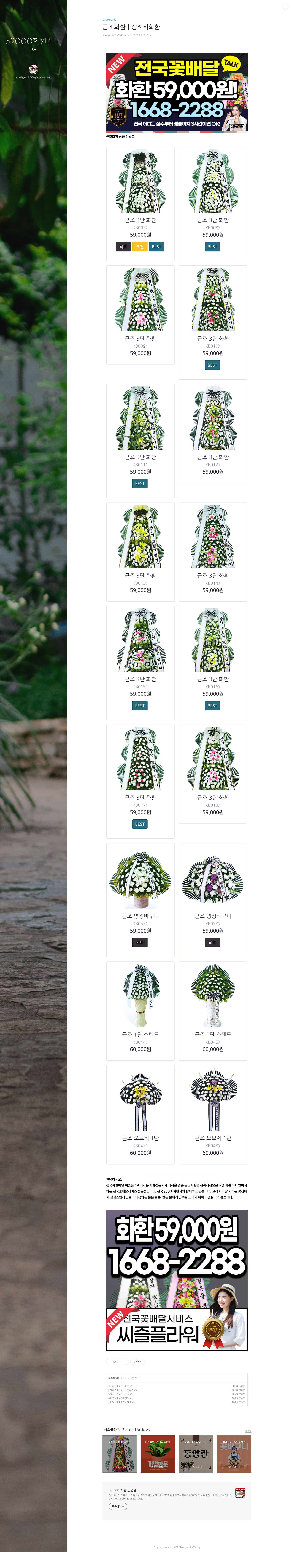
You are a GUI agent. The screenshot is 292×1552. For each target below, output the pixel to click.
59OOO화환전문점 (34, 46)
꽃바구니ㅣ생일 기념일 (121, 1398)
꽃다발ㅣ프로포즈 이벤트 (122, 1402)
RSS (40, 1544)
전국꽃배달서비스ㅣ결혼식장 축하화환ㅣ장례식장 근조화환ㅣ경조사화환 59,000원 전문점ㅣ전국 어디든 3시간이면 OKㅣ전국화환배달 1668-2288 (172, 1497)
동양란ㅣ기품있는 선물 (121, 1394)
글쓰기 (11, 1544)
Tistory (199, 1547)
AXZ (179, 1547)
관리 (55, 1544)
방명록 (26, 1544)
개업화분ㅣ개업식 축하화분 (123, 1390)
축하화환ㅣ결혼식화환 (121, 1385)
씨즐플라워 (112, 20)
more (251, 1430)
